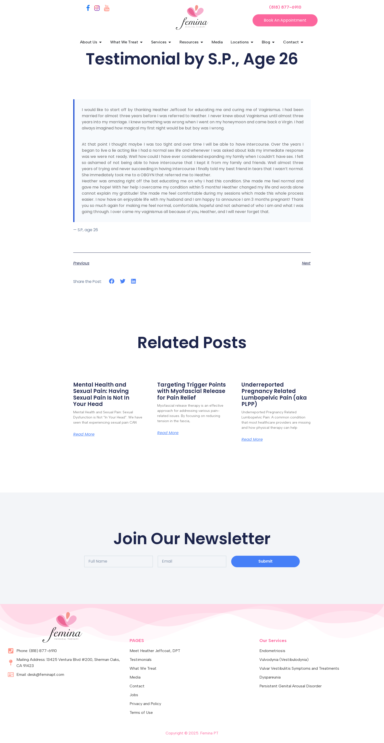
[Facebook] (88, 9)
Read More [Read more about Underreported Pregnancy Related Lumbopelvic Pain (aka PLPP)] (252, 439)
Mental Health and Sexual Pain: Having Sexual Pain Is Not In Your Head (101, 394)
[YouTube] (106, 9)
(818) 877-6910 (285, 7)
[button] (112, 281)
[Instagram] (97, 9)
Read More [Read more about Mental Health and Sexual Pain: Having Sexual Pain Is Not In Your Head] (84, 434)
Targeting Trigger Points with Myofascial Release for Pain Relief (191, 391)
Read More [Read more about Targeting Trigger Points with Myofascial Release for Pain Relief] (168, 433)
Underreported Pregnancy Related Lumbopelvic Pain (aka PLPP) (274, 394)
